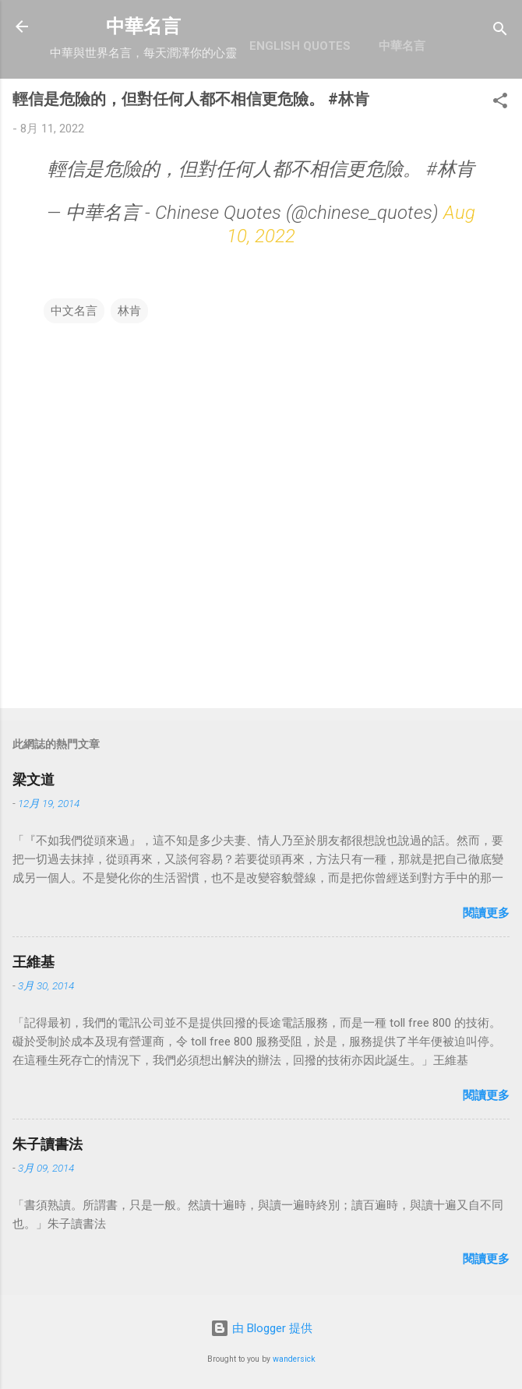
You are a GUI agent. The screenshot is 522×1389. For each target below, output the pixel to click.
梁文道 (33, 779)
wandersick (294, 1359)
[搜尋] (500, 31)
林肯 (129, 311)
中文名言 (74, 311)
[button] (500, 103)
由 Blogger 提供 (261, 1328)
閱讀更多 (486, 913)
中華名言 (143, 26)
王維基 (33, 962)
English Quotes (300, 46)
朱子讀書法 (47, 1144)
